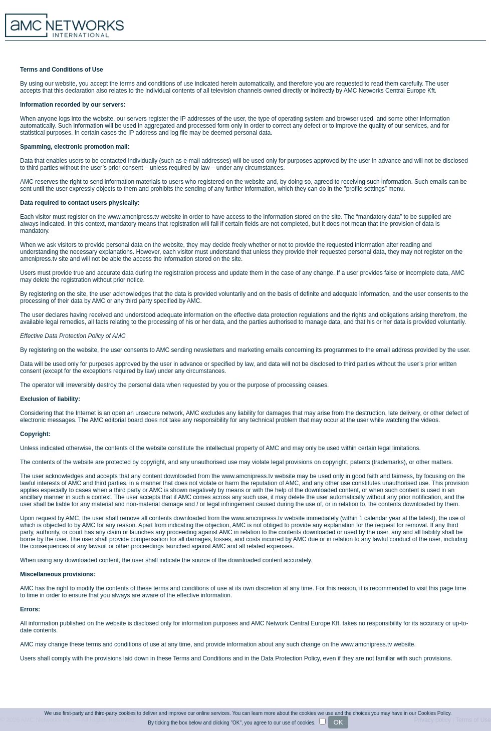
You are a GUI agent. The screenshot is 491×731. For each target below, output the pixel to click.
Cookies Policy (434, 713)
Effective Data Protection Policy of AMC (72, 335)
